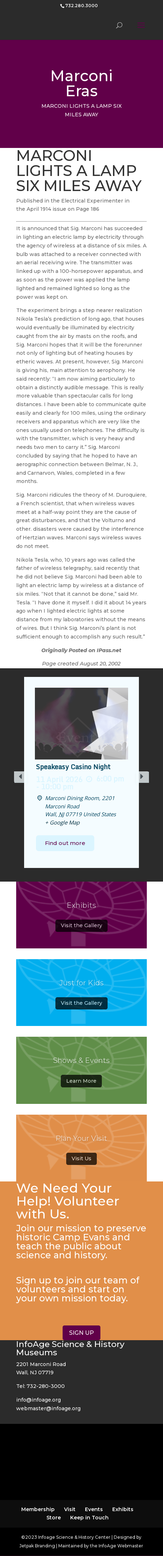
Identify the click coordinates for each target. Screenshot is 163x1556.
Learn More (81, 1084)
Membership (38, 1509)
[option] (81, 772)
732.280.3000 (81, 5)
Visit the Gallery (81, 928)
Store (53, 1517)
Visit (70, 1509)
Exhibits (122, 1509)
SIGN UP (81, 1332)
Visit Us (81, 1161)
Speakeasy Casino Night (73, 767)
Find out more (65, 843)
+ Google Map (62, 822)
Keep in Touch (89, 1517)
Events (94, 1509)
